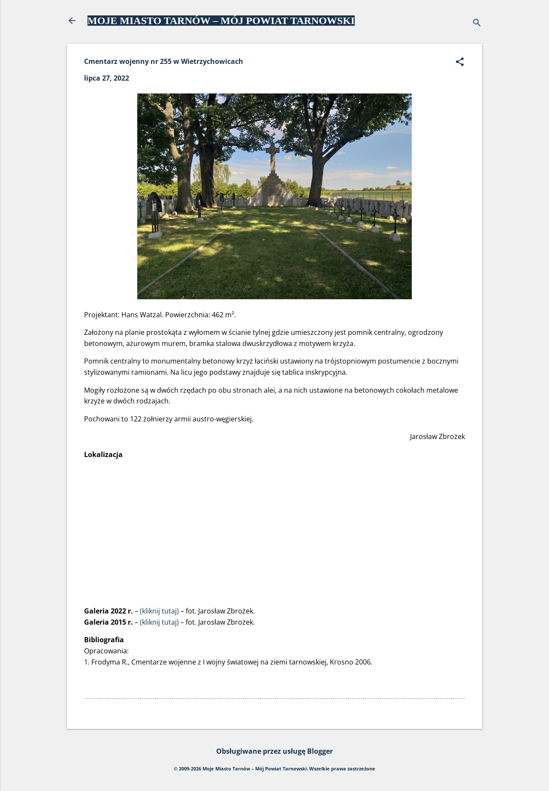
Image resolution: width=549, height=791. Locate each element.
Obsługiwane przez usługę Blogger (274, 751)
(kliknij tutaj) (159, 611)
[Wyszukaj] (477, 23)
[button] (460, 62)
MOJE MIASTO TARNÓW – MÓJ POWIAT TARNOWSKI (221, 20)
